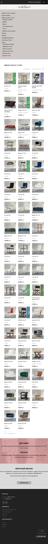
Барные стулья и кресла (8, 31)
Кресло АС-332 (22, 403)
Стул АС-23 (35, 153)
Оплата (4, 516)
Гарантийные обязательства (9, 509)
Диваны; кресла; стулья (8, 17)
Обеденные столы (7, 46)
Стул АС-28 (7, 215)
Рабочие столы (6, 53)
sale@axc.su (8, 498)
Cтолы (3, 522)
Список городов (24, 448)
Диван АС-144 (22, 153)
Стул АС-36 (7, 153)
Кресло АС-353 (8, 423)
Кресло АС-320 (36, 110)
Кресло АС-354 (8, 403)
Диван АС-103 (8, 236)
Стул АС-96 (7, 298)
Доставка (4, 514)
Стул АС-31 (21, 277)
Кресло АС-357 (22, 382)
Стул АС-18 (7, 86)
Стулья (4, 28)
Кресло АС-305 (36, 341)
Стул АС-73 (35, 256)
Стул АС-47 (35, 174)
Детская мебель (6, 15)
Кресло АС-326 (22, 423)
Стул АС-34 (35, 132)
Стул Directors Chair (7, 26)
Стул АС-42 (7, 174)
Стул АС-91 (35, 236)
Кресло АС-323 (22, 341)
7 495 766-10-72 (11, 497)
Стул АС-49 (21, 215)
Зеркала (4, 33)
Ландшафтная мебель (8, 38)
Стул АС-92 (21, 256)
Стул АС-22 (35, 382)
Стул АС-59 (7, 320)
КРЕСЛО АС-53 (22, 320)
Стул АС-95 (7, 341)
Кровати (4, 35)
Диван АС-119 (36, 215)
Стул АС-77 (35, 403)
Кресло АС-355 (22, 361)
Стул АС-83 (21, 298)
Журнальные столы (7, 51)
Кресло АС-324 (8, 361)
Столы (3, 42)
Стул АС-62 (35, 277)
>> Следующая (11, 433)
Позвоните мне (24, 482)
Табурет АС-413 (36, 361)
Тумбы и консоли (7, 48)
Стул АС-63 (7, 194)
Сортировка (26, 69)
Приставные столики (8, 44)
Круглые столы (6, 55)
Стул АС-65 (35, 194)
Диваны (4, 22)
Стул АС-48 (21, 194)
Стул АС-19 (21, 174)
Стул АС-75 (7, 277)
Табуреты (4, 524)
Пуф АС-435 (21, 132)
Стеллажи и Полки (7, 40)
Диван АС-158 (8, 132)
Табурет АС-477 (22, 110)
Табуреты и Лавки (7, 19)
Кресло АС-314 (36, 320)
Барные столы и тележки (8, 13)
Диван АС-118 (22, 236)
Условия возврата (6, 511)
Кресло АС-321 (8, 382)
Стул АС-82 (7, 256)
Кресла (4, 24)
